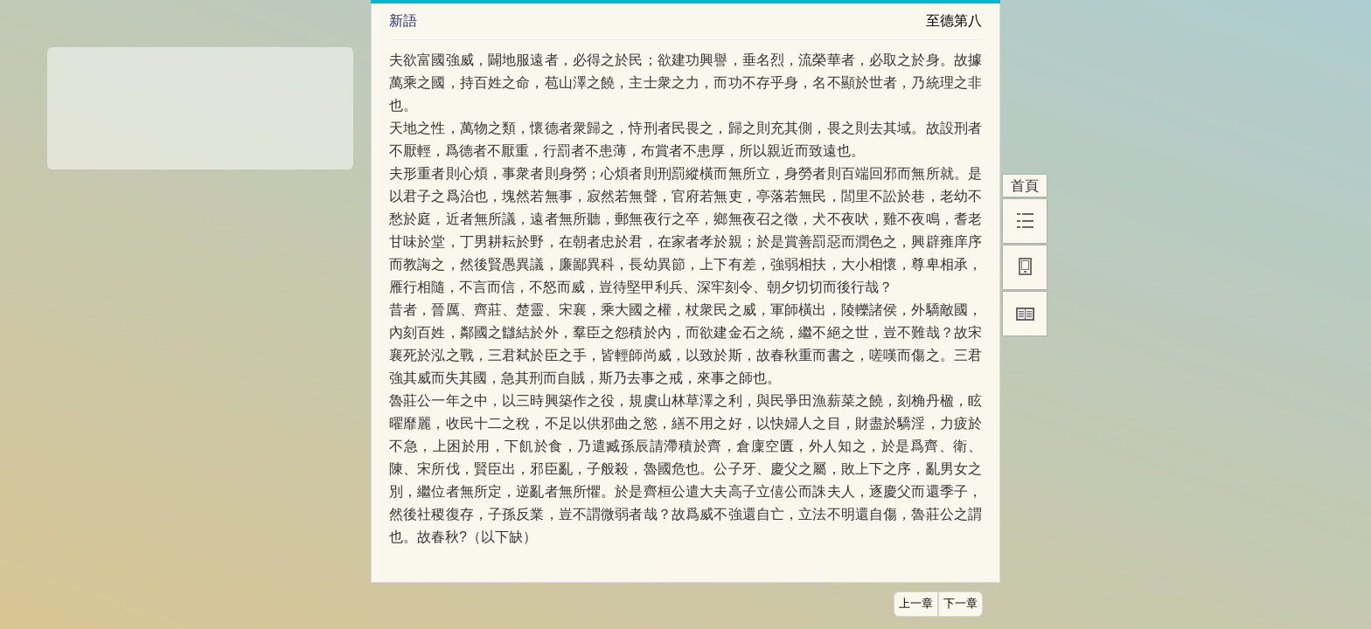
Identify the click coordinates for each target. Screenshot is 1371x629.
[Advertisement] (200, 102)
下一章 (960, 604)
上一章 (916, 604)
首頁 (1025, 185)
